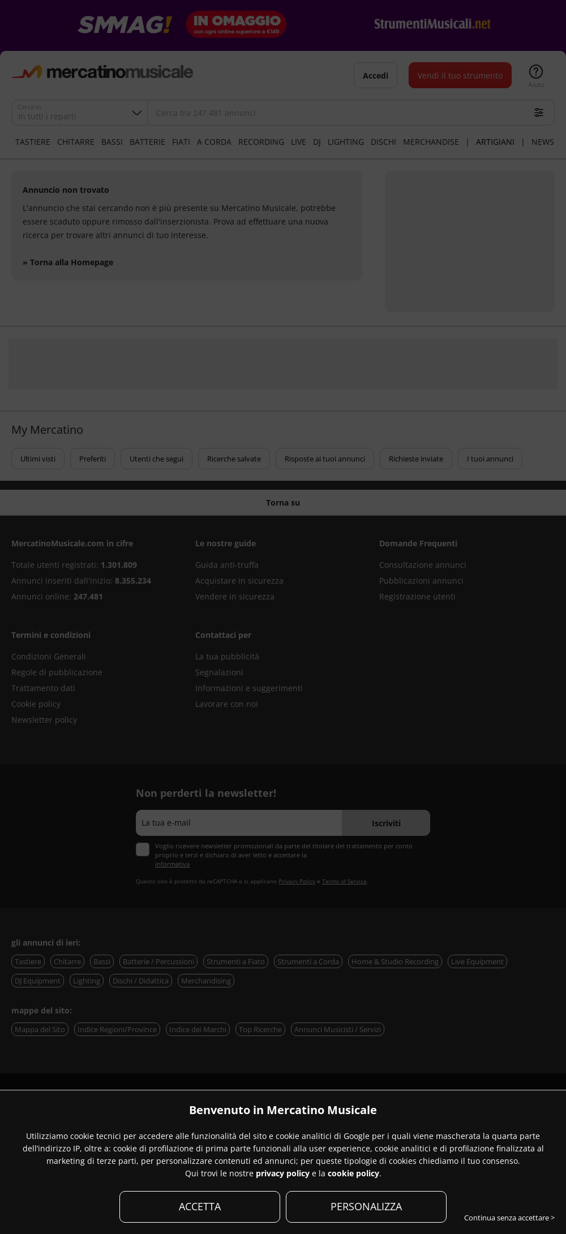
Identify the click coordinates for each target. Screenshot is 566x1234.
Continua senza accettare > (509, 1218)
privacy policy (283, 1173)
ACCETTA (200, 1206)
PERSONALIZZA (366, 1206)
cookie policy (353, 1173)
